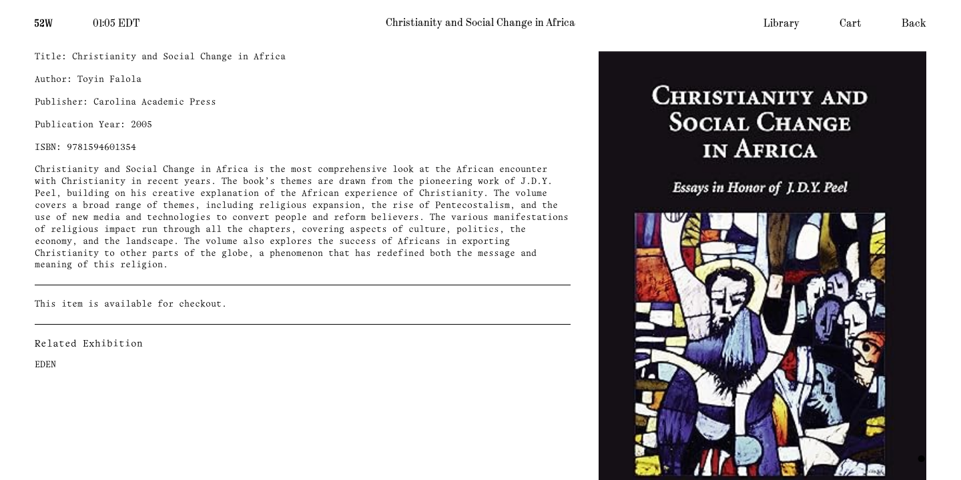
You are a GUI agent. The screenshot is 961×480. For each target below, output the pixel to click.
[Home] (44, 22)
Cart (851, 23)
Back (914, 23)
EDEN (45, 365)
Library (781, 23)
